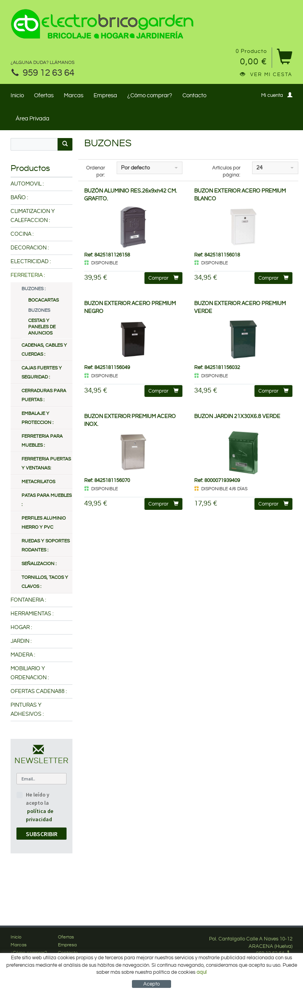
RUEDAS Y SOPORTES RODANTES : (46, 545)
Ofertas (44, 95)
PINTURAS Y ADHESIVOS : (27, 709)
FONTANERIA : (28, 600)
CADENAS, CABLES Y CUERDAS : (44, 350)
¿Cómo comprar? (149, 95)
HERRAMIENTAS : (32, 614)
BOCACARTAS (43, 300)
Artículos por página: (226, 171)
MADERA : (23, 655)
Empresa (105, 95)
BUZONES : (33, 288)
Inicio (17, 95)
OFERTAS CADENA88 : (39, 691)
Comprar (163, 278)
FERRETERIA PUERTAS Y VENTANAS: (46, 463)
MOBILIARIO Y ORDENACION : (30, 673)
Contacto (194, 95)
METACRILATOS (38, 481)
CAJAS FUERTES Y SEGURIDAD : (42, 373)
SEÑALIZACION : (39, 563)
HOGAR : (21, 627)
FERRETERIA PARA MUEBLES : (42, 441)
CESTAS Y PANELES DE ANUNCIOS (42, 327)
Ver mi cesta (266, 74)
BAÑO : (19, 197)
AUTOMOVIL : (27, 184)
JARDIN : (21, 641)
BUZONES (39, 310)
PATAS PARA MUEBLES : (47, 500)
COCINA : (22, 234)
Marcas (73, 95)
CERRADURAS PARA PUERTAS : (44, 395)
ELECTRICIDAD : (31, 261)
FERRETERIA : (28, 275)
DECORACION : (30, 248)
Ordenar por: (95, 171)
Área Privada (32, 119)
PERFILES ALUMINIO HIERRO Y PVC (44, 523)
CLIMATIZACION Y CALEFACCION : (33, 216)
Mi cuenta (276, 95)
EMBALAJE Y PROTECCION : (37, 418)
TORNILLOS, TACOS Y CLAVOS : (45, 582)
